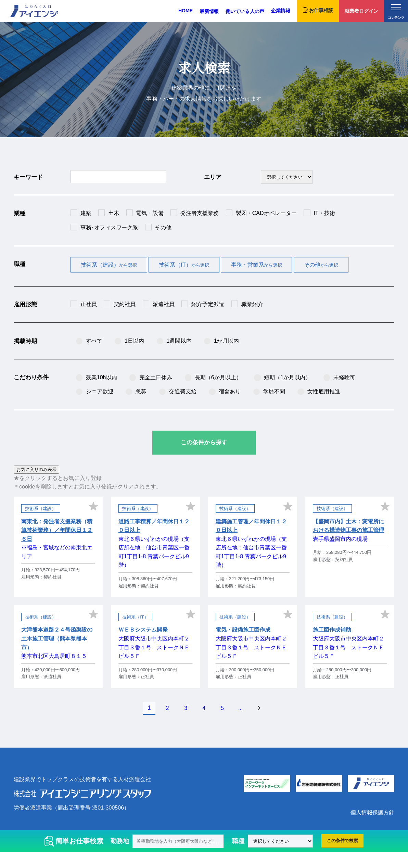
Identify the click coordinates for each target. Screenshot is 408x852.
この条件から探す (204, 442)
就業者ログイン (361, 11)
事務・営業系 (256, 265)
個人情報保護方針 (372, 812)
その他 (321, 265)
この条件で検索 (342, 840)
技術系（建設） (109, 265)
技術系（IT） (184, 265)
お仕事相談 (318, 10)
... (240, 708)
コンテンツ (396, 12)
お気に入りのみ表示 (36, 469)
